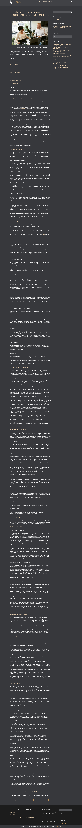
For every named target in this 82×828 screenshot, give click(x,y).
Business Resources (30, 817)
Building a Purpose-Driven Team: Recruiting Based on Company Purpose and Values (62, 55)
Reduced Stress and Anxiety (15, 80)
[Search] (62, 12)
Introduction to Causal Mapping (59, 65)
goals (44, 234)
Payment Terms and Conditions (16, 817)
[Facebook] (60, 817)
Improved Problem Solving (15, 77)
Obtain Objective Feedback (15, 72)
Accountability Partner (14, 75)
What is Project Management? (59, 53)
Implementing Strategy (58, 27)
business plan (19, 526)
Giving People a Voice (59, 19)
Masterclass (55, 60)
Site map (28, 812)
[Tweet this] (65, 823)
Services (27, 814)
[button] (72, 2)
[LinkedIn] (62, 817)
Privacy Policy (12, 812)
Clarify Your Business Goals (15, 67)
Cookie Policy (12, 814)
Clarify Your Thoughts (14, 64)
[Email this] (60, 823)
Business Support (58, 26)
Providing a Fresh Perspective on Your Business (19, 61)
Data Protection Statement (15, 816)
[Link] (15, 2)
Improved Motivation (14, 83)
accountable (12, 714)
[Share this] (63, 823)
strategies (23, 108)
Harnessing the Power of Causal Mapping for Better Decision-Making (62, 45)
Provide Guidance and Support (16, 69)
